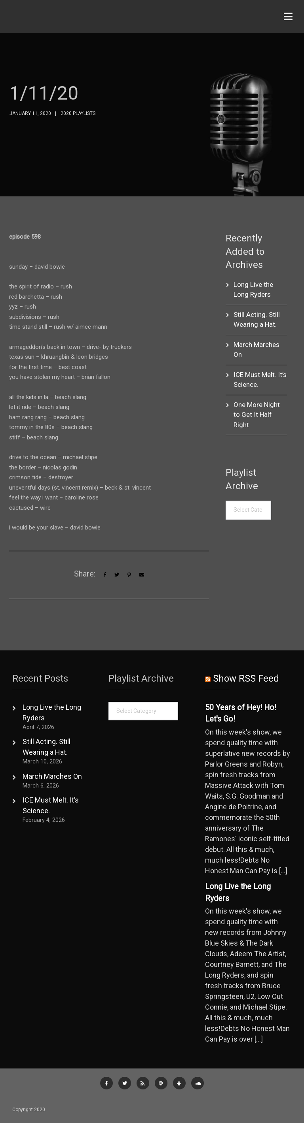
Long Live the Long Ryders (238, 892)
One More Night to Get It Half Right (257, 415)
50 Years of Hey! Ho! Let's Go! (240, 713)
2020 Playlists (78, 113)
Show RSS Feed (246, 678)
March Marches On (52, 776)
